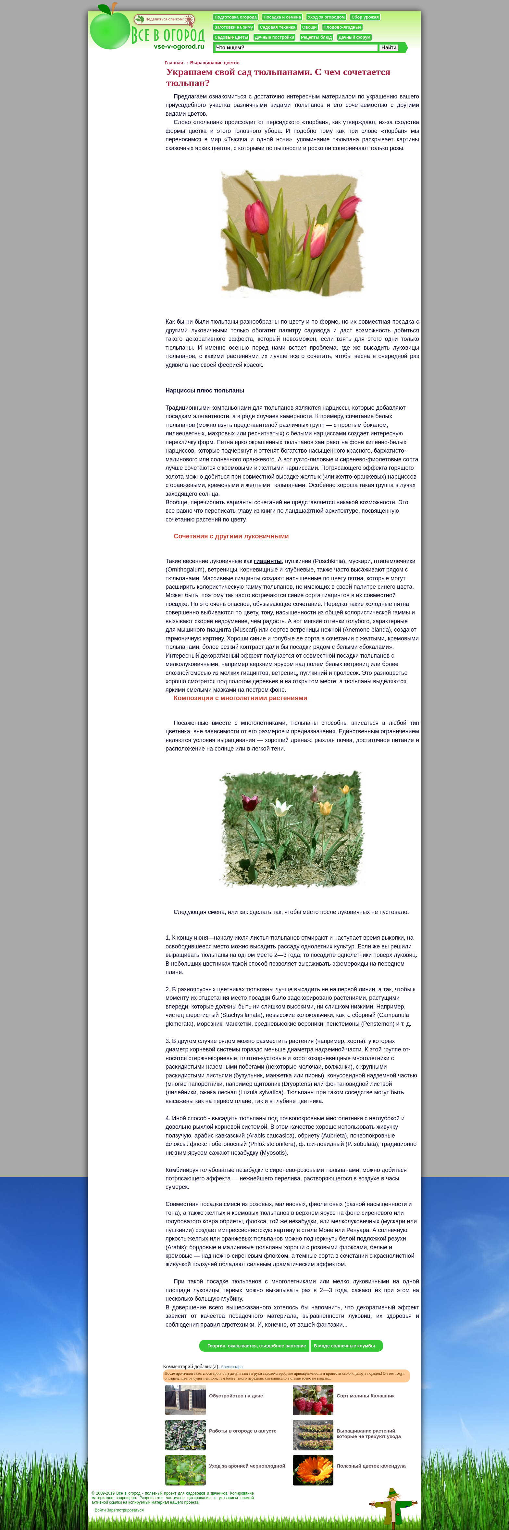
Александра (232, 1367)
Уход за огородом (326, 17)
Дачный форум (354, 37)
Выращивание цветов (215, 62)
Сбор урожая (365, 17)
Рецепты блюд (316, 37)
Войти (100, 1510)
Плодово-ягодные (343, 27)
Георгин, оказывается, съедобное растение (256, 1345)
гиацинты (268, 561)
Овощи (309, 27)
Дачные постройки (274, 37)
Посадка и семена (282, 17)
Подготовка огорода (236, 17)
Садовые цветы (231, 37)
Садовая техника (277, 27)
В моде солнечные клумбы (344, 1345)
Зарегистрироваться (125, 1510)
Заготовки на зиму (234, 27)
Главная (174, 62)
